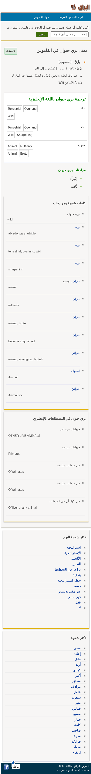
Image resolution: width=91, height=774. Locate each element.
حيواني (75, 352)
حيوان (75, 281)
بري (77, 245)
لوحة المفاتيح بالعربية (70, 17)
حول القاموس (41, 17)
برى (77, 227)
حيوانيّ (75, 388)
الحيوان (74, 370)
